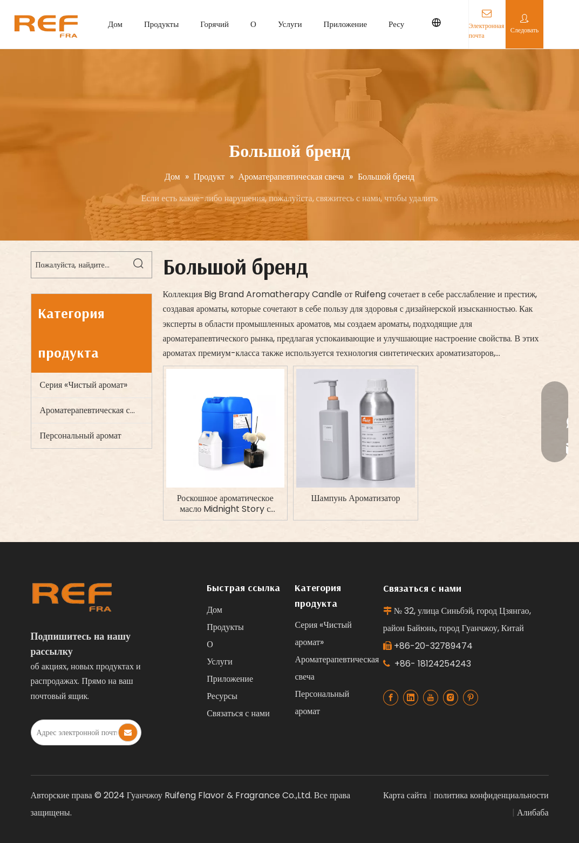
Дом (115, 24)
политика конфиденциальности (491, 795)
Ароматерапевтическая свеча (93, 410)
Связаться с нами (238, 713)
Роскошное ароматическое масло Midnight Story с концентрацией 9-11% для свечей (225, 504)
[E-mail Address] (74, 732)
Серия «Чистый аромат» (84, 385)
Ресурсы (403, 24)
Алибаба (533, 812)
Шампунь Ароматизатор (355, 498)
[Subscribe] (128, 732)
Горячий (214, 24)
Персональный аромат (80, 435)
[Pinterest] (470, 697)
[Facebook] (390, 697)
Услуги (290, 24)
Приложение (345, 24)
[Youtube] (430, 697)
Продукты (161, 24)
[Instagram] (450, 697)
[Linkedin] (410, 697)
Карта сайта (405, 795)
